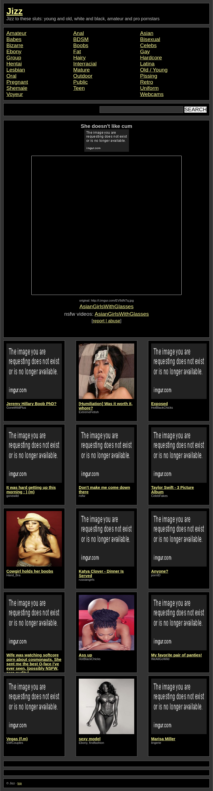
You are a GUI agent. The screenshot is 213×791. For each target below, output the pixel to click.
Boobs (80, 45)
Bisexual (150, 39)
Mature (81, 70)
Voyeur (14, 94)
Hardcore (151, 57)
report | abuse (106, 321)
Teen (79, 88)
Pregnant (17, 82)
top (19, 783)
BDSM (80, 39)
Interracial (85, 64)
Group (13, 57)
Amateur (16, 33)
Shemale (16, 88)
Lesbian (15, 70)
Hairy (79, 57)
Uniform (149, 88)
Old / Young (154, 70)
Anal (78, 33)
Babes (13, 39)
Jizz (14, 11)
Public (80, 82)
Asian (146, 33)
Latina (147, 64)
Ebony (13, 51)
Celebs (148, 45)
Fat (77, 51)
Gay (145, 51)
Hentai (14, 64)
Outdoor (82, 76)
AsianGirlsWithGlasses (106, 306)
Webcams (152, 94)
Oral (11, 76)
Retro (146, 82)
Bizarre (14, 45)
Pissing (148, 76)
